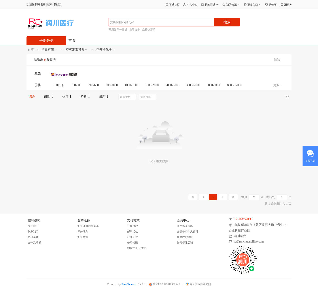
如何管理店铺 (185, 242)
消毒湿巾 (134, 29)
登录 (50, 4)
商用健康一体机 (118, 29)
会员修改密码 (185, 226)
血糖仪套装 (148, 29)
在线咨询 (310, 160)
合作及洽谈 (34, 242)
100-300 (76, 85)
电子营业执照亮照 (198, 284)
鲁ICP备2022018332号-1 (164, 284)
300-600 (94, 85)
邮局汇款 (132, 231)
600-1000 (112, 85)
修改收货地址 (185, 237)
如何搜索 (83, 237)
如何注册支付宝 (136, 248)
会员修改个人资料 (187, 231)
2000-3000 (172, 85)
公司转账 (132, 242)
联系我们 (33, 231)
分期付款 (132, 226)
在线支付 (132, 237)
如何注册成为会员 (88, 226)
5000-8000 (213, 85)
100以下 (58, 85)
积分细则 (83, 231)
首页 (72, 40)
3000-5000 (193, 85)
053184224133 (243, 219)
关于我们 (33, 226)
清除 (277, 59)
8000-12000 (234, 85)
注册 (57, 4)
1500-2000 (152, 85)
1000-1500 (131, 85)
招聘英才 (33, 237)
